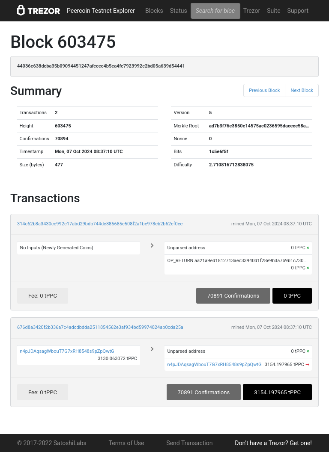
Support (297, 10)
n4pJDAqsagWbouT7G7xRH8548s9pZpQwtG (67, 351)
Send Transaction (189, 443)
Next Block (301, 90)
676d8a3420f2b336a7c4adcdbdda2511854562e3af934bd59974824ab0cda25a (100, 327)
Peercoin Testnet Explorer (101, 10)
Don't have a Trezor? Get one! (273, 443)
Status (178, 10)
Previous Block (264, 90)
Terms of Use (126, 443)
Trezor (251, 10)
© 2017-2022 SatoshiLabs (52, 443)
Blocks (154, 10)
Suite (273, 10)
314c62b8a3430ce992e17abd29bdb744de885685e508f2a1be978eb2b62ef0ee (99, 224)
